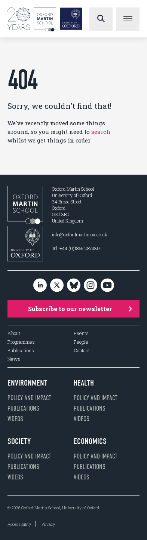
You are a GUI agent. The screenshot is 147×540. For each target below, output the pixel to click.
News (13, 359)
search (100, 131)
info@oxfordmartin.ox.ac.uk (79, 234)
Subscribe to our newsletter (80, 309)
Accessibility (19, 524)
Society (19, 441)
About (13, 333)
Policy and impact (29, 398)
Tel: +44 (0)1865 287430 (76, 248)
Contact (82, 350)
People (81, 342)
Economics (90, 441)
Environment (27, 383)
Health (84, 383)
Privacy (48, 524)
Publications (20, 350)
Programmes (21, 342)
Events (81, 333)
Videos (15, 418)
